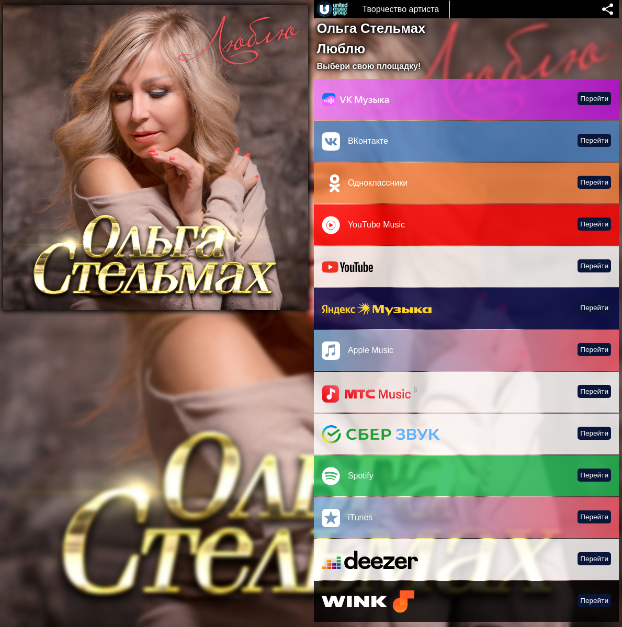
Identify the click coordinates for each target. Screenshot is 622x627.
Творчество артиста (400, 9)
